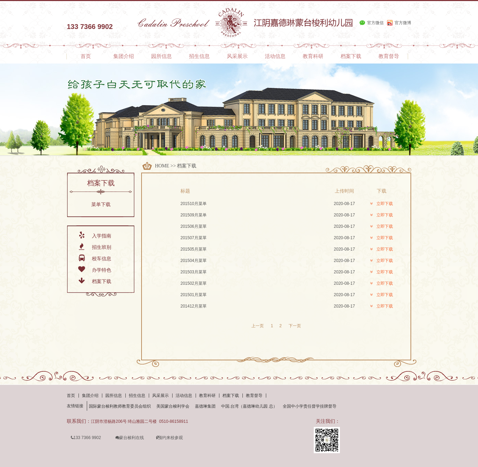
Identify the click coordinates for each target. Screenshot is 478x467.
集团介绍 (90, 395)
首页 (71, 395)
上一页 (257, 325)
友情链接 (75, 405)
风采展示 (160, 395)
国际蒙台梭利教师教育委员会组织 (120, 406)
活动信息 (184, 395)
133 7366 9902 (85, 437)
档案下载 (186, 165)
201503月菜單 (193, 272)
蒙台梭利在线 (129, 437)
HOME (162, 165)
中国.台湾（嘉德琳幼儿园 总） (249, 406)
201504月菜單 (193, 260)
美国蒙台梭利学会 (172, 406)
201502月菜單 (193, 283)
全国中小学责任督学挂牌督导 (309, 406)
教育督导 (254, 395)
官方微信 (375, 22)
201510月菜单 (193, 203)
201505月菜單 (193, 249)
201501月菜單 (193, 294)
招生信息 (137, 395)
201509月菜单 (193, 215)
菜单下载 (101, 204)
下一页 (295, 325)
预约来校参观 (169, 437)
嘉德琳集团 (205, 406)
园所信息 (113, 395)
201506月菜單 (193, 226)
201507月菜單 (193, 237)
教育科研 (207, 395)
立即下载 (381, 203)
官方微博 (403, 22)
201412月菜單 (193, 306)
